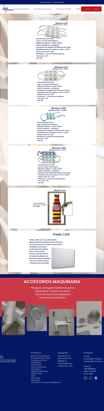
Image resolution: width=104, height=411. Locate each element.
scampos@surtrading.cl (92, 359)
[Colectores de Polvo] (39, 360)
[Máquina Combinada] (39, 371)
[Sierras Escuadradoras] (40, 356)
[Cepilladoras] (36, 362)
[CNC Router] (36, 378)
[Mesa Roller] (36, 380)
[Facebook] (96, 378)
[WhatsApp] (85, 378)
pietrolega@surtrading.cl (93, 361)
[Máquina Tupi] (36, 373)
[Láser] (33, 376)
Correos (86, 356)
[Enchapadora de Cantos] (41, 358)
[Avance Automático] (39, 367)
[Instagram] (91, 378)
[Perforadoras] (36, 364)
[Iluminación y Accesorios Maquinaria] (46, 382)
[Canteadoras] (36, 369)
